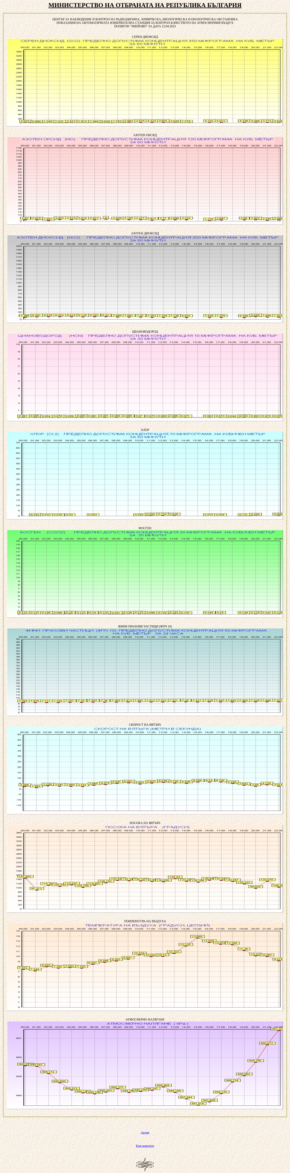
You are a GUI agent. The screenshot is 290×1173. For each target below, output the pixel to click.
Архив (145, 1132)
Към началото (145, 1145)
